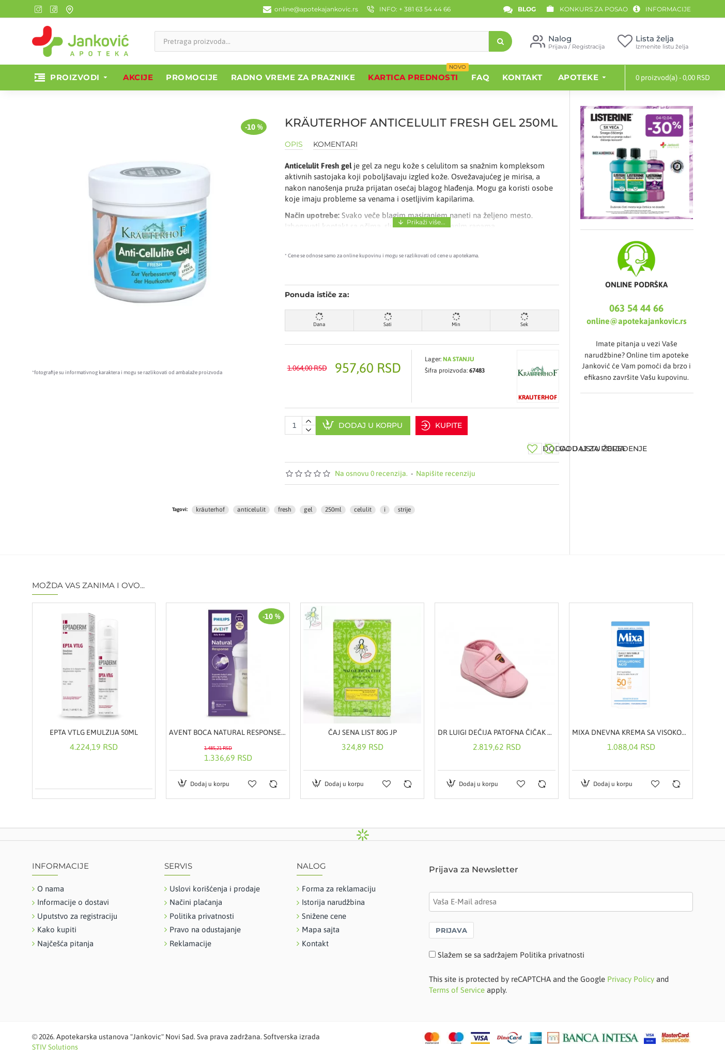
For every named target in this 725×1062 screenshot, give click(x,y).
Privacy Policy (630, 970)
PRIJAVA (451, 922)
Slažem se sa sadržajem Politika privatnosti (511, 946)
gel (308, 500)
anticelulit (251, 500)
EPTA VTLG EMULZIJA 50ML (94, 723)
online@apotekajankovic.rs (637, 321)
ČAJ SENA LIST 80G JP (362, 723)
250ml (333, 500)
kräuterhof (210, 500)
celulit (363, 500)
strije (404, 500)
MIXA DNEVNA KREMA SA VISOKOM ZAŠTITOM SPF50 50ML (631, 723)
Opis (294, 144)
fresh (284, 500)
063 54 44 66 (636, 308)
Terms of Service (457, 981)
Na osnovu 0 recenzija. (371, 465)
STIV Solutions (55, 1038)
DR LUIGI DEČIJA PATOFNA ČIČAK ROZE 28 (497, 723)
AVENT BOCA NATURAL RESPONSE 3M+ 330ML (228, 723)
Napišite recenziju (445, 465)
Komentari (335, 144)
